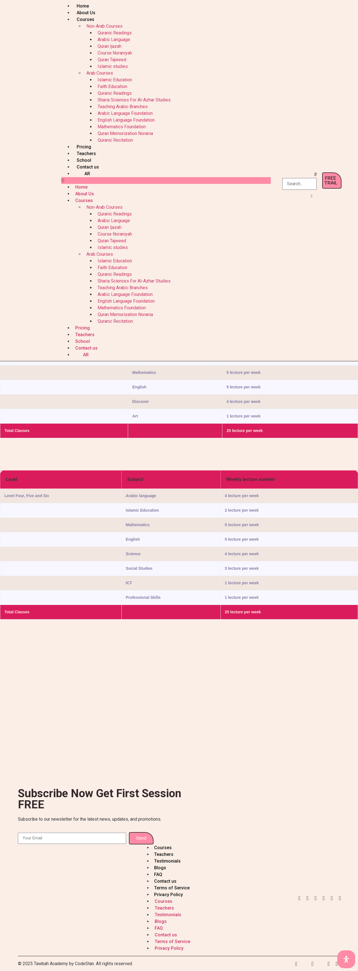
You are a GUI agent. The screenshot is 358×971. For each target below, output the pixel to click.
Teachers (86, 153)
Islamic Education (115, 79)
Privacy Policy (168, 894)
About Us (86, 12)
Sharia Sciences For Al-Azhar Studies (134, 100)
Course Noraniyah (115, 53)
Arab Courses (99, 73)
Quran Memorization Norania (125, 133)
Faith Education (112, 86)
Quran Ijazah (109, 46)
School (84, 160)
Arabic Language (114, 39)
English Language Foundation (126, 120)
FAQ (158, 874)
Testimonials (167, 861)
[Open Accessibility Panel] (346, 959)
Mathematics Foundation (122, 126)
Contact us (88, 167)
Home (83, 6)
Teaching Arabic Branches (123, 106)
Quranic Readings (115, 32)
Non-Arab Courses (104, 26)
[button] (166, 180)
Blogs (160, 867)
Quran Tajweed (112, 59)
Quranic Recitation (115, 140)
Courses (85, 19)
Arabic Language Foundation (125, 113)
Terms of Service (172, 888)
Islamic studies (113, 66)
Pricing (84, 146)
